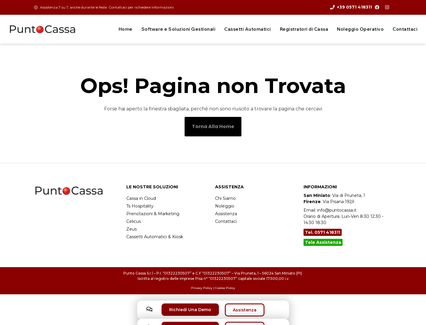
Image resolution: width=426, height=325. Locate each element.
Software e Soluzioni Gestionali (178, 29)
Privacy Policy (201, 288)
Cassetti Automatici (247, 29)
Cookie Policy (225, 288)
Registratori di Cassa (304, 29)
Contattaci (405, 29)
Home (126, 29)
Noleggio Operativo (360, 29)
